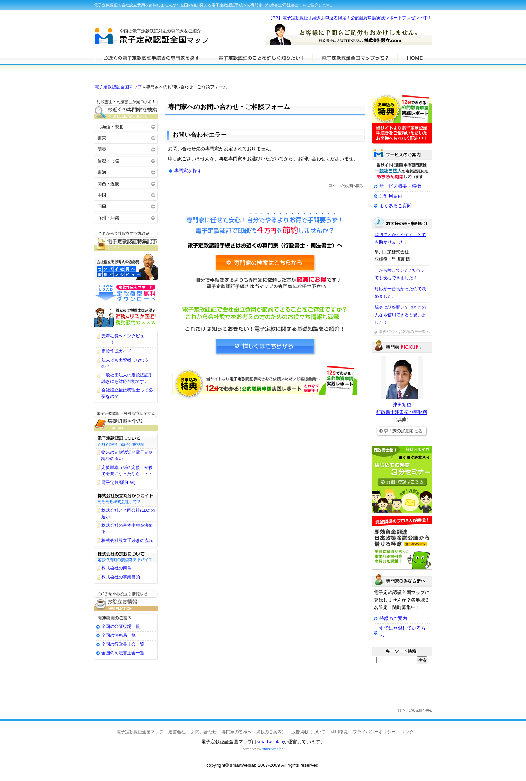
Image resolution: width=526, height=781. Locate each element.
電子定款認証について (126, 440)
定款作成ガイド (116, 351)
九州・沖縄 (126, 217)
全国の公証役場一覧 (120, 626)
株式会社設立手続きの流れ (127, 540)
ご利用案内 (390, 196)
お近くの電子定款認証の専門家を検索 (126, 108)
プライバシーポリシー (374, 732)
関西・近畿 (126, 183)
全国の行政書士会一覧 (122, 644)
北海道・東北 (126, 126)
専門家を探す (188, 170)
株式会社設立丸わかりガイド (126, 498)
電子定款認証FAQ (118, 482)
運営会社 (177, 732)
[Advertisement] (265, 467)
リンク (407, 732)
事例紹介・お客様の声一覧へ (404, 331)
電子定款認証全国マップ (118, 87)
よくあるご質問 (395, 205)
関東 (126, 149)
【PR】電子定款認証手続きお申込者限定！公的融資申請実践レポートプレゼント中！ (350, 17)
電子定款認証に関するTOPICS (126, 240)
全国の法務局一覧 (118, 635)
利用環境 (339, 732)
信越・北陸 (126, 160)
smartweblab (270, 741)
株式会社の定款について (126, 555)
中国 (126, 195)
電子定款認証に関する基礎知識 (126, 420)
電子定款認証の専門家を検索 (151, 58)
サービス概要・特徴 (400, 186)
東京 (126, 138)
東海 (126, 172)
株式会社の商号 (116, 568)
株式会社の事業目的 (120, 576)
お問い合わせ (204, 732)
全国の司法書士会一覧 (122, 652)
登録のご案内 (393, 618)
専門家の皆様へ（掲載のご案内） (254, 732)
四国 (126, 206)
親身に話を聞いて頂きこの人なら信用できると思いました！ (400, 315)
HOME (414, 58)
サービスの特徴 (354, 58)
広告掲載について (308, 732)
